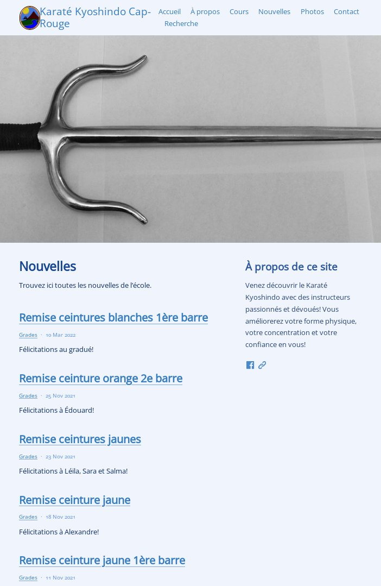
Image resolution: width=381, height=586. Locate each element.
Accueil (169, 11)
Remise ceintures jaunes (80, 438)
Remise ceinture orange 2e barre (100, 378)
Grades (28, 334)
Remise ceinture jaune (74, 499)
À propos (205, 11)
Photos (312, 11)
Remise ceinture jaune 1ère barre (102, 560)
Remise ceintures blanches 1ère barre (113, 317)
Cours (239, 11)
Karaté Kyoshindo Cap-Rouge (95, 17)
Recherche (181, 23)
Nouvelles (274, 11)
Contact (346, 11)
